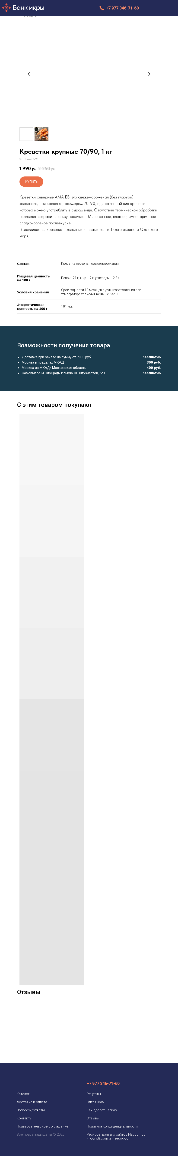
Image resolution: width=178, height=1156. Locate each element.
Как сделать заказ (102, 1110)
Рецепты (94, 1094)
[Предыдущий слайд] (28, 74)
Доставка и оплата (32, 1102)
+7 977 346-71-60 (122, 8)
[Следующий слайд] (149, 74)
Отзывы (93, 1118)
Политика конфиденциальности (112, 1126)
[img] (157, 8)
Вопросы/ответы (31, 1110)
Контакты (24, 1118)
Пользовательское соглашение (42, 1126)
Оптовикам (96, 1102)
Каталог (23, 1094)
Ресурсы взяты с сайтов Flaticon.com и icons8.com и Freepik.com (118, 1136)
